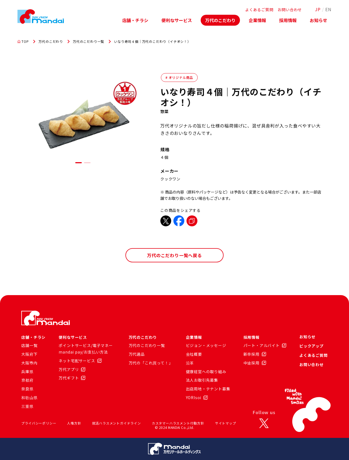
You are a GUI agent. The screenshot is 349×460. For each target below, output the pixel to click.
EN (328, 9)
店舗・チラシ (135, 20)
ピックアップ (311, 346)
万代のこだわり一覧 (88, 41)
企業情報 (257, 20)
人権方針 (74, 423)
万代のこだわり (220, 20)
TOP (23, 41)
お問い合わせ (290, 9)
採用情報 (288, 20)
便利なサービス (176, 20)
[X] (264, 423)
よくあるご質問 (259, 9)
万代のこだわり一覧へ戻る (174, 255)
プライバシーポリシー (38, 423)
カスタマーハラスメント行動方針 (178, 423)
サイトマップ (225, 423)
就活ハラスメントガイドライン (116, 423)
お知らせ (318, 20)
